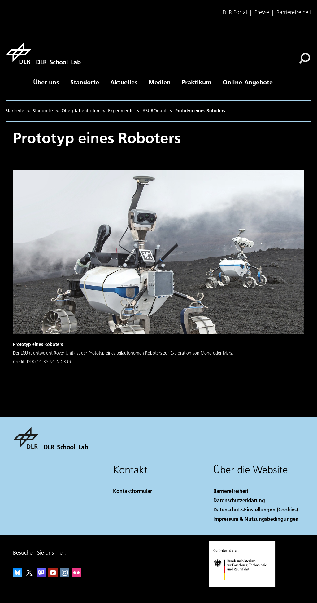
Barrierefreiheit (293, 12)
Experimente (121, 111)
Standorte (84, 82)
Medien (160, 82)
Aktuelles (123, 82)
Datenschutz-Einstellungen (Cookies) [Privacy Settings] (255, 509)
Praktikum (196, 82)
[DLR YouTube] (53, 575)
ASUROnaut (154, 111)
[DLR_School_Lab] (43, 53)
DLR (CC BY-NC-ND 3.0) (49, 361)
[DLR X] (29, 575)
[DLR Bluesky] (17, 575)
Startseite (15, 111)
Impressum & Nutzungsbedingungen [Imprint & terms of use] (256, 519)
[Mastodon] (41, 575)
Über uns (46, 82)
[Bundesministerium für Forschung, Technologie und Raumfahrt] (243, 585)
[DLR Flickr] (76, 575)
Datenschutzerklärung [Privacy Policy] (239, 500)
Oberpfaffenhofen (80, 111)
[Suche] (304, 58)
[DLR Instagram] (64, 575)
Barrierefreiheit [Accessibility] (230, 491)
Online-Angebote (248, 82)
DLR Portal (235, 12)
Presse (261, 12)
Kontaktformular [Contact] (132, 491)
